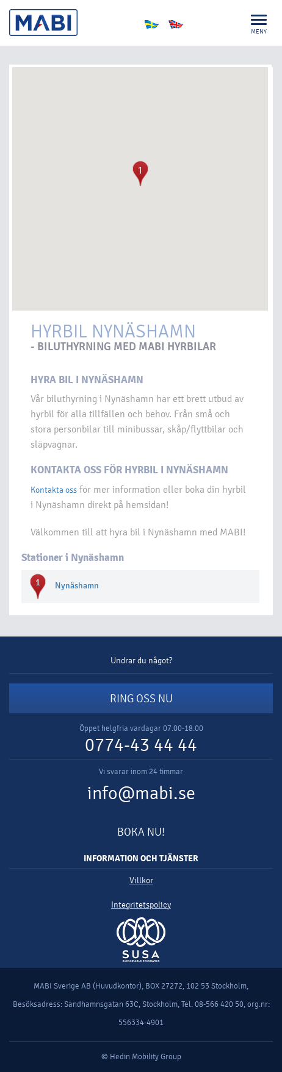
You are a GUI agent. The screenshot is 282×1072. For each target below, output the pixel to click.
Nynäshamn (77, 585)
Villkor (141, 880)
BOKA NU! (141, 832)
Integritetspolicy (141, 904)
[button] (140, 173)
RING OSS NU (141, 699)
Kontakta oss (54, 490)
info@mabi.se (141, 793)
